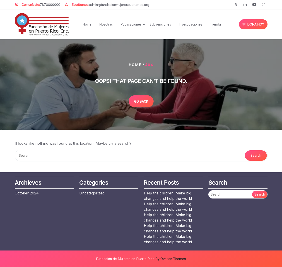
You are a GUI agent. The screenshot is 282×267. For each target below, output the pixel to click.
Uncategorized (91, 193)
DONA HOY (253, 24)
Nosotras (106, 24)
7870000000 (50, 5)
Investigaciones (190, 24)
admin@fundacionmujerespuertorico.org (119, 5)
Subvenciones (160, 24)
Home (87, 24)
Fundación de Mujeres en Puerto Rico (141, 259)
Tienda (215, 24)
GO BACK (141, 101)
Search (256, 155)
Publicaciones (131, 24)
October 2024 (27, 193)
